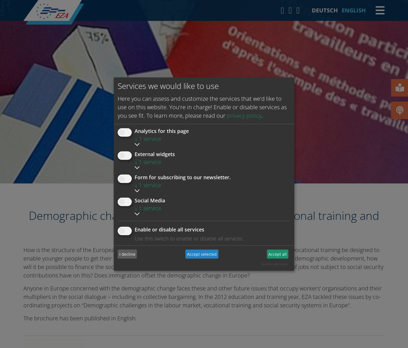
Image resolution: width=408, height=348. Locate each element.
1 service (148, 139)
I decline (127, 254)
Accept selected (202, 254)
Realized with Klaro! (274, 264)
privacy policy (244, 115)
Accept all (277, 254)
